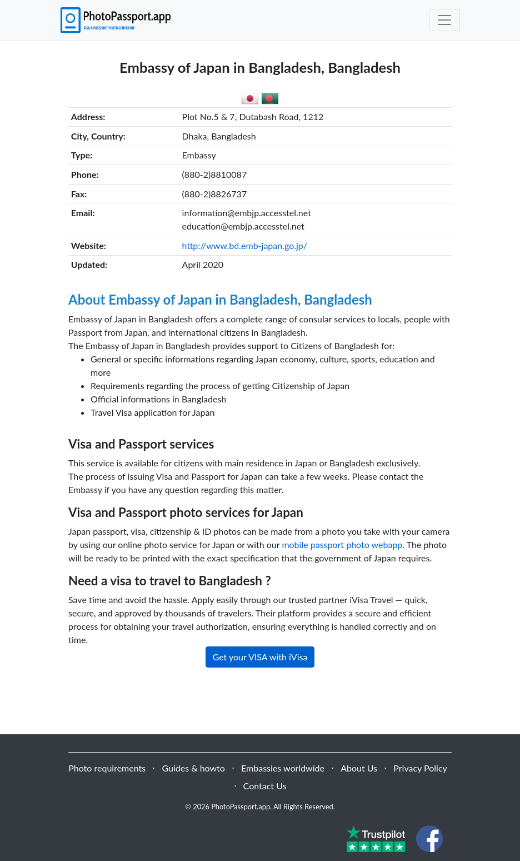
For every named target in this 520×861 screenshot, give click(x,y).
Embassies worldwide (282, 768)
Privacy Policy (420, 768)
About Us (359, 768)
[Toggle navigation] (444, 20)
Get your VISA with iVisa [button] (260, 656)
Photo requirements (107, 768)
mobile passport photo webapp (342, 544)
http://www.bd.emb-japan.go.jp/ (244, 245)
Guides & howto (193, 768)
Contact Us (265, 785)
